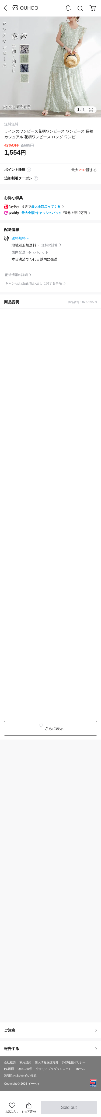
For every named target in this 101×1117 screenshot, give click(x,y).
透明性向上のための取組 (20, 1075)
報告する (50, 1048)
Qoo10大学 (25, 1068)
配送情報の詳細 (16, 275)
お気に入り (12, 1111)
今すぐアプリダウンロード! (54, 1068)
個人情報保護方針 (46, 1062)
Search (80, 8)
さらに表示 (54, 728)
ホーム (80, 1068)
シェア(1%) (29, 1107)
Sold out (69, 1109)
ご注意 (50, 1030)
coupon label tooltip (35, 178)
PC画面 (9, 1068)
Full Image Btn (91, 109)
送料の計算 (49, 245)
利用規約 (25, 1062)
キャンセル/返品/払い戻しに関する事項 (33, 283)
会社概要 (10, 1062)
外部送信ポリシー (74, 1062)
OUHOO (29, 8)
